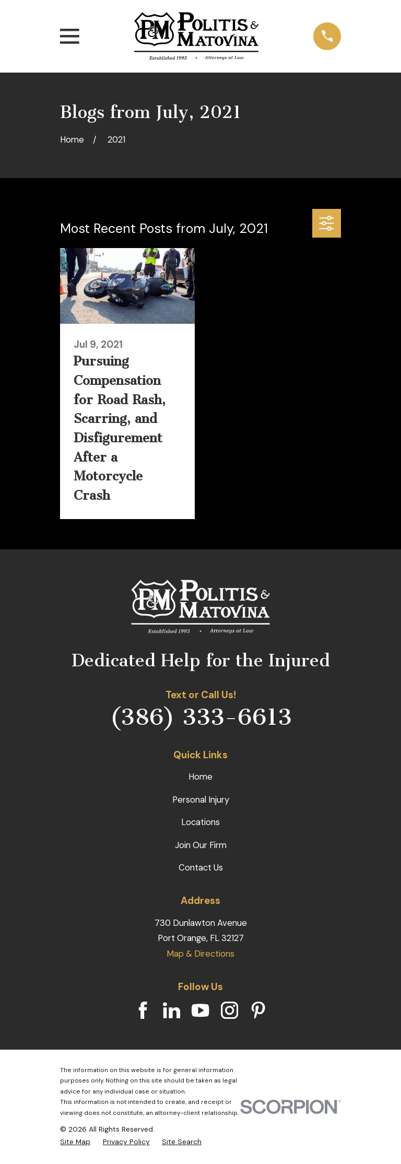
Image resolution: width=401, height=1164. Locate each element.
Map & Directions (200, 953)
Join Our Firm (201, 845)
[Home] (196, 36)
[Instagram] (229, 1010)
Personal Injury (200, 799)
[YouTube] (200, 1010)
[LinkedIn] (171, 1010)
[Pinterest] (258, 1010)
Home (200, 776)
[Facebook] (142, 1010)
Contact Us (201, 867)
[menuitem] (75, 1141)
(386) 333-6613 (201, 717)
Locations (200, 822)
